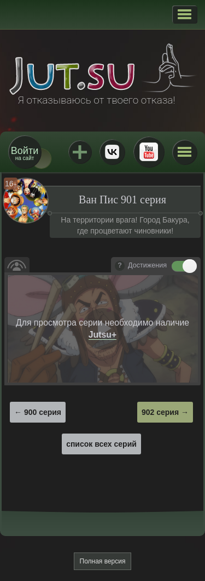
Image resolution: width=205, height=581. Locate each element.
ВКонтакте (112, 151)
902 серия (160, 412)
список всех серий (101, 444)
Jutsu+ (79, 151)
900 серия (42, 412)
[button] (184, 14)
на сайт (24, 153)
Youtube (148, 151)
